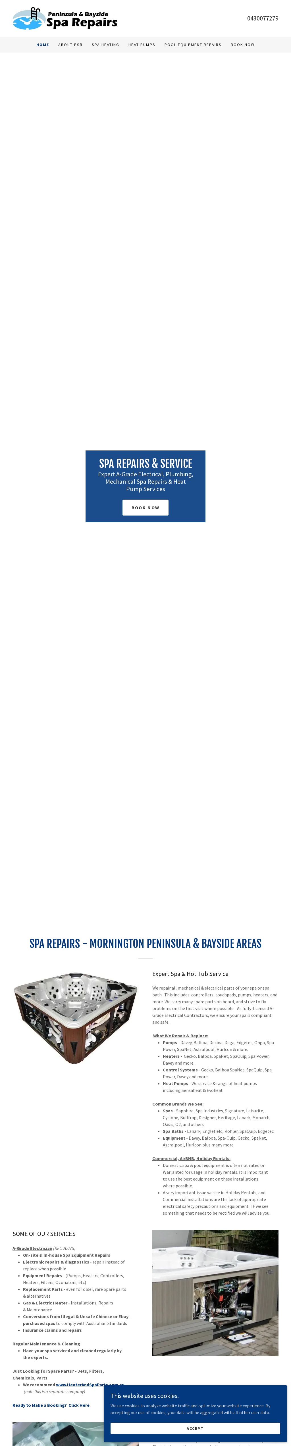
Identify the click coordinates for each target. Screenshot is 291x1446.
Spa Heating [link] (105, 44)
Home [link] (42, 44)
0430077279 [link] (262, 18)
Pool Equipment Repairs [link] (193, 44)
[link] (65, 17)
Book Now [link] (243, 44)
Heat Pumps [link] (141, 44)
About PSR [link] (70, 44)
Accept (227, 1425)
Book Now (145, 507)
